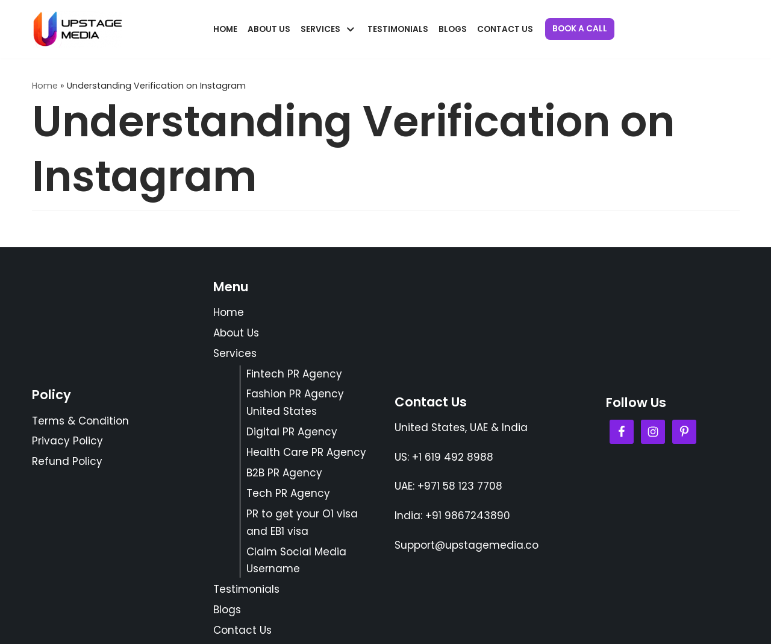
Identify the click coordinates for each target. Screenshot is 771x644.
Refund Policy (67, 461)
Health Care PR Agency (306, 452)
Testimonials (397, 29)
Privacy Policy (67, 441)
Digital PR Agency (291, 432)
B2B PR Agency (284, 473)
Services (235, 353)
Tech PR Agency (288, 493)
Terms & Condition (80, 421)
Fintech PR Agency (294, 374)
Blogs (453, 29)
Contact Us (505, 29)
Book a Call (579, 28)
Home (225, 29)
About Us (269, 29)
